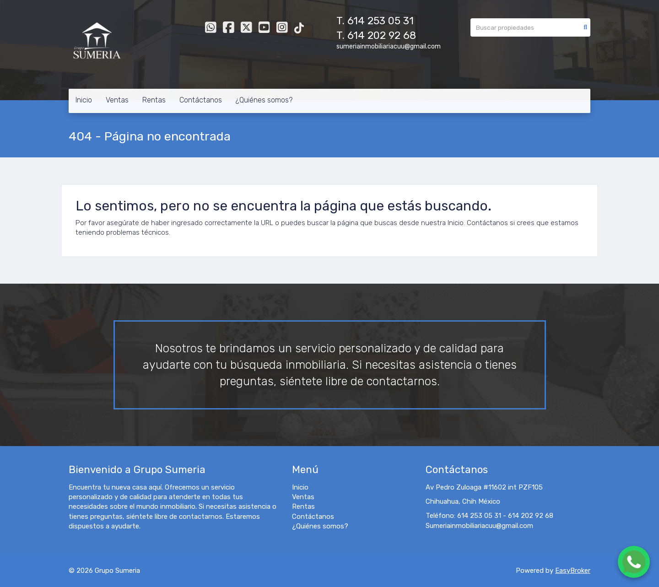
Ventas (117, 100)
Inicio (84, 100)
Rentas (154, 100)
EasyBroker (572, 570)
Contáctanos (200, 100)
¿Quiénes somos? (264, 100)
